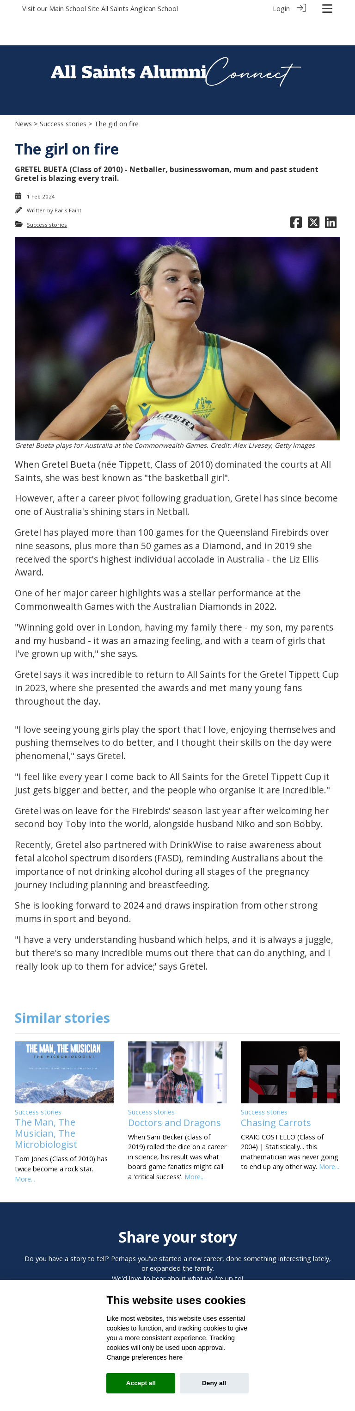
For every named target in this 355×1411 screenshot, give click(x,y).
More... (25, 1150)
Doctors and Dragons (174, 1094)
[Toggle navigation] (327, 8)
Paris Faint (68, 182)
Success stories (63, 96)
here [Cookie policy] (176, 1357)
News (23, 96)
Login (281, 8)
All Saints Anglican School (139, 8)
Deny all (214, 1383)
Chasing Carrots (276, 1094)
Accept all (141, 1383)
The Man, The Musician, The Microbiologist (46, 1105)
